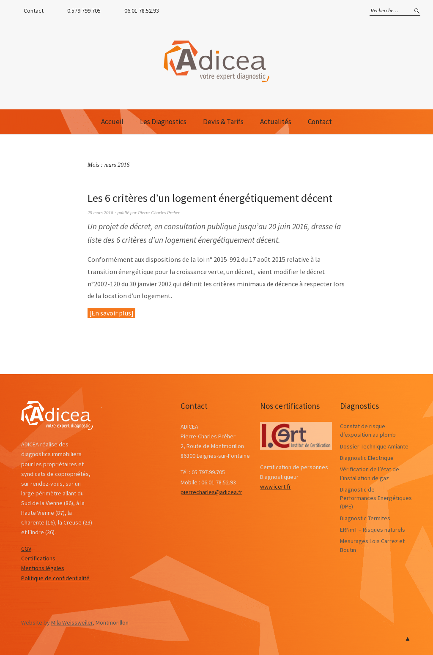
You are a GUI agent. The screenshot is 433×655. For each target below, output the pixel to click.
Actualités (275, 121)
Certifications (38, 558)
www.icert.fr (275, 486)
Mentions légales (42, 568)
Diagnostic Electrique (367, 458)
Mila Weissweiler (72, 622)
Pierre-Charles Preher (159, 212)
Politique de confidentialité (55, 578)
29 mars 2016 (100, 212)
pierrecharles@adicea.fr (211, 492)
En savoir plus (111, 313)
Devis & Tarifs (223, 121)
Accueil (112, 121)
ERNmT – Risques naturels (372, 529)
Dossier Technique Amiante (374, 446)
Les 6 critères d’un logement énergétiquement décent (210, 198)
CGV (26, 548)
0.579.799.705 (84, 10)
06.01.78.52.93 (141, 10)
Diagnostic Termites (365, 518)
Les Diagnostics (163, 121)
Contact (34, 10)
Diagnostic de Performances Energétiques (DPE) (376, 498)
